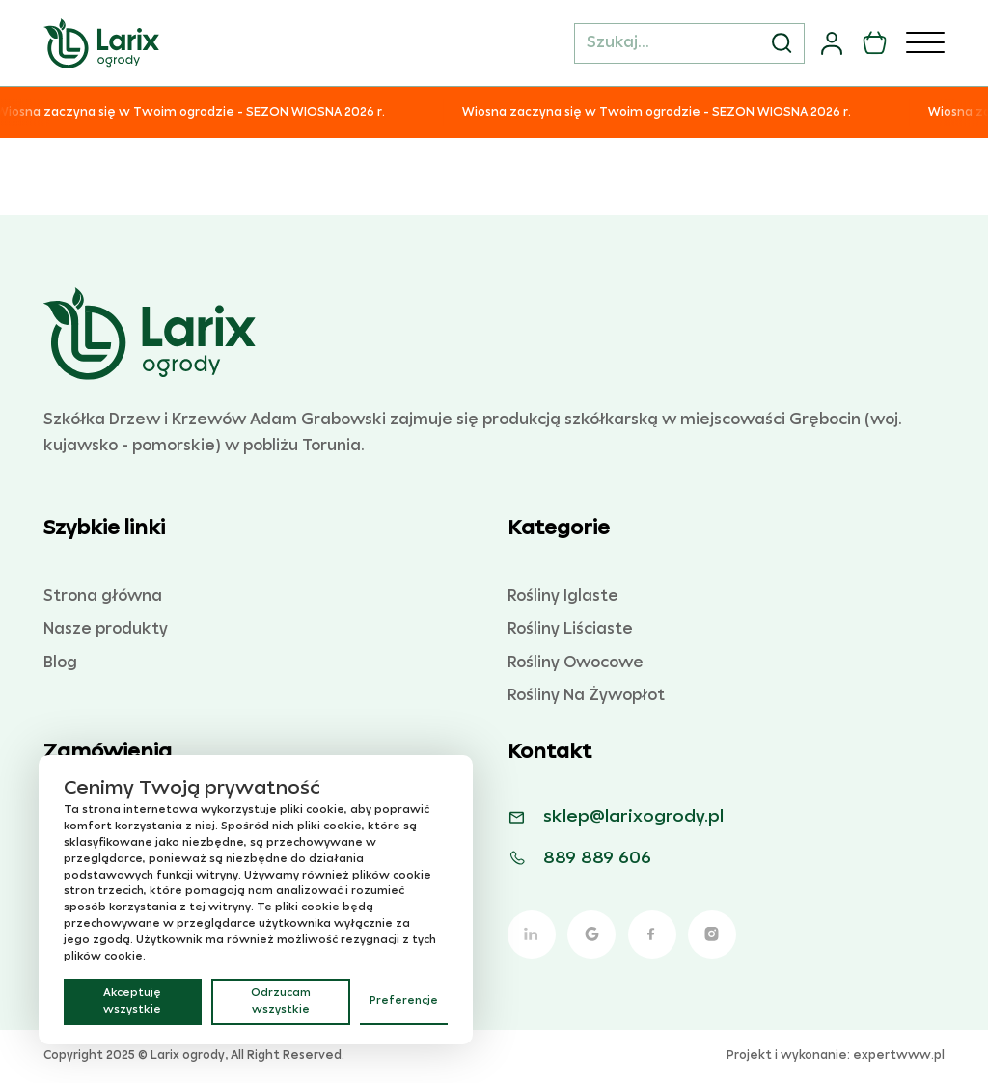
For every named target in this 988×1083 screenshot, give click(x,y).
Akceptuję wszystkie (132, 1001)
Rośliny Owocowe (576, 663)
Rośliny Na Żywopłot (586, 696)
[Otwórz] (925, 43)
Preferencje (404, 1001)
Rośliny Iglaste (563, 596)
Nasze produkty (105, 629)
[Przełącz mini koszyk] (875, 43)
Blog (60, 663)
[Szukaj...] (689, 43)
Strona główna (102, 596)
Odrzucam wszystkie (281, 1001)
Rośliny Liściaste (570, 629)
